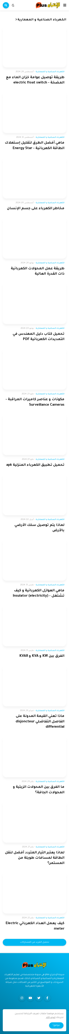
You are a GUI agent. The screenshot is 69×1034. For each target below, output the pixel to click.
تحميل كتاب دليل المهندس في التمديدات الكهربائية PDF (38, 336)
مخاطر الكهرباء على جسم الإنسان (35, 208)
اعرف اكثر (50, 1017)
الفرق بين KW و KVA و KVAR (41, 656)
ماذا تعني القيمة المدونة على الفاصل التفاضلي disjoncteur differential (40, 721)
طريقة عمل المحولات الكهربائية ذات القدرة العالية (37, 271)
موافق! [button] (56, 1025)
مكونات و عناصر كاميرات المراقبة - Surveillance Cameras (35, 402)
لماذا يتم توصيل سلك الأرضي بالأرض (39, 527)
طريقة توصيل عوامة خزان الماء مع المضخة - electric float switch (35, 80)
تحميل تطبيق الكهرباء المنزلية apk (35, 465)
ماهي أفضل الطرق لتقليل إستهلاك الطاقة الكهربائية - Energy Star (34, 145)
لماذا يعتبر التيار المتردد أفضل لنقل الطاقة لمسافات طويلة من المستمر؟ (34, 858)
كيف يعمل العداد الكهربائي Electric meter (35, 926)
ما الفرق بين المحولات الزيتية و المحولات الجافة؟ (38, 789)
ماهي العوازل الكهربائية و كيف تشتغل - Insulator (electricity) (38, 593)
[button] (65, 5)
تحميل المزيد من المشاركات (34, 942)
